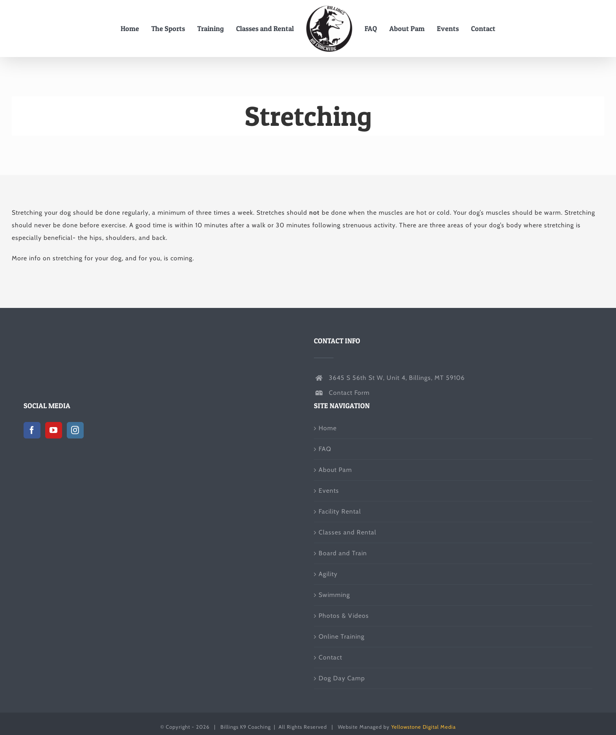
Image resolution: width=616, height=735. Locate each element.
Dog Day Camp (342, 678)
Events (329, 490)
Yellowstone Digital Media (423, 727)
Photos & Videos (344, 615)
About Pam (335, 469)
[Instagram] (75, 430)
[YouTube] (53, 430)
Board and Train (343, 553)
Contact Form (349, 392)
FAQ (325, 449)
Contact (330, 657)
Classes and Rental (347, 532)
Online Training (342, 636)
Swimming (334, 595)
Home (328, 428)
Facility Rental (340, 511)
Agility (328, 574)
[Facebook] (32, 430)
